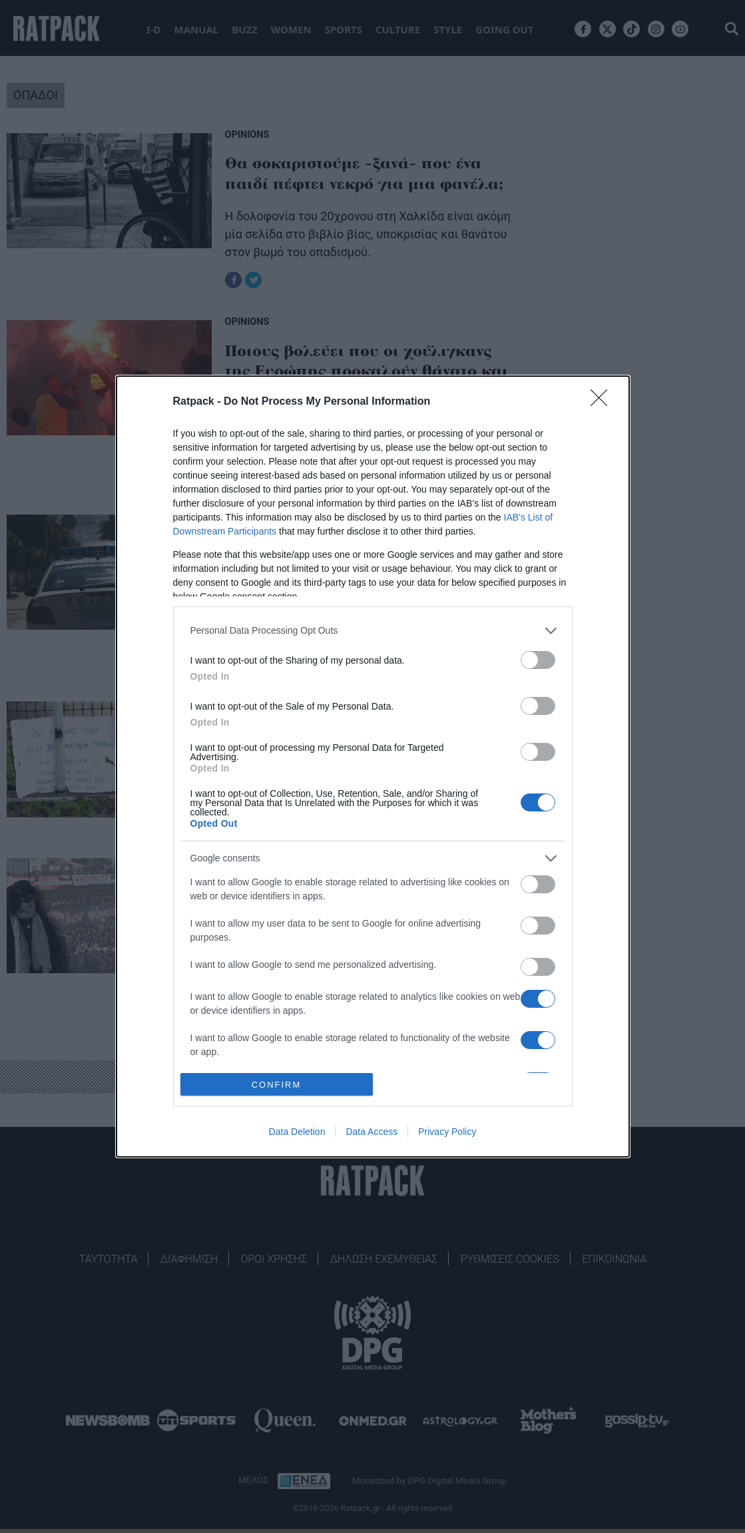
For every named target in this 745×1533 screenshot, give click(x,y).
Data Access (371, 1131)
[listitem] (372, 631)
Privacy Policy (447, 1131)
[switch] (538, 660)
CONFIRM (277, 1085)
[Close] (603, 402)
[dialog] (373, 767)
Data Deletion (297, 1131)
